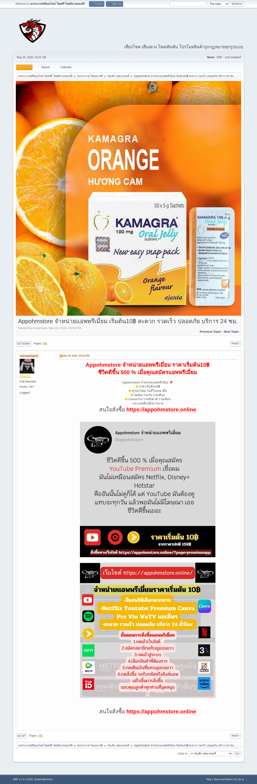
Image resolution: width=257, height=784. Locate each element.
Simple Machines (43, 779)
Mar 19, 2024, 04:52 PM (76, 355)
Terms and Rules (223, 779)
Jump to (182, 753)
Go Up (21, 736)
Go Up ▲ (239, 779)
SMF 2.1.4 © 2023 (23, 779)
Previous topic (210, 331)
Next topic (231, 331)
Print (235, 343)
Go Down (23, 343)
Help (208, 779)
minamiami (29, 356)
